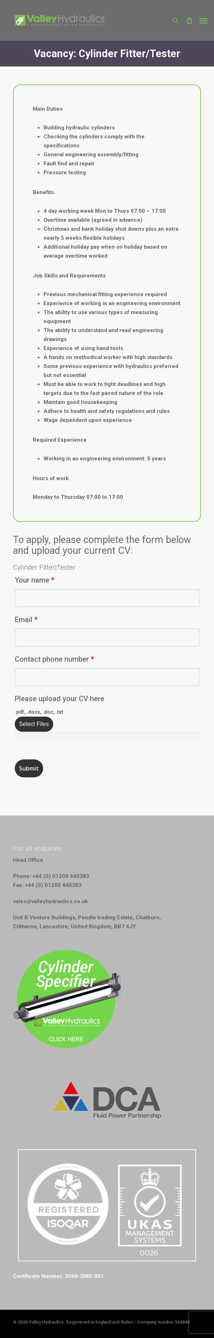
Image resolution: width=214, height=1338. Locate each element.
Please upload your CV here (59, 698)
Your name (34, 580)
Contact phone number (54, 659)
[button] (204, 20)
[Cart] (189, 20)
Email (26, 619)
